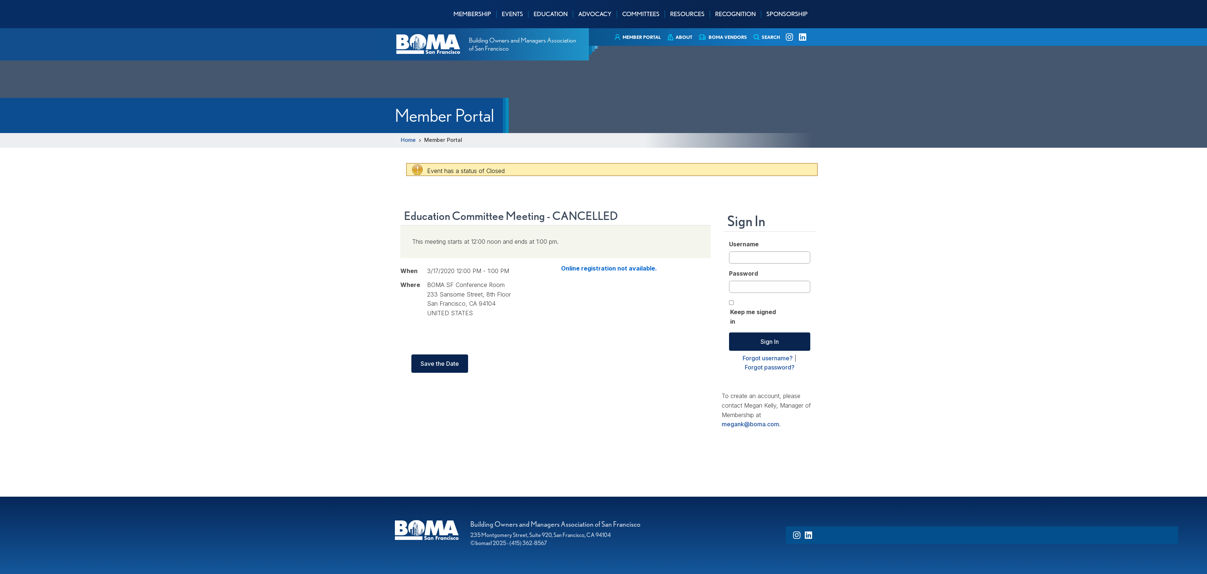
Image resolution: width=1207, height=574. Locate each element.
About (684, 37)
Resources (687, 14)
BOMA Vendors (728, 37)
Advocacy (595, 14)
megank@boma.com (750, 424)
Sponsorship (787, 14)
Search (771, 37)
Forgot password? (770, 367)
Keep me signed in (753, 316)
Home (408, 140)
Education (551, 14)
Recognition (735, 14)
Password (743, 273)
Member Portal (642, 37)
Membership (472, 14)
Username (744, 244)
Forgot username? (768, 358)
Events (512, 14)
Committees (640, 14)
